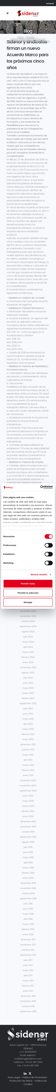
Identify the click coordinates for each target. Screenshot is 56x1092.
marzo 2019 (28, 867)
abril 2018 (28, 919)
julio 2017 (28, 960)
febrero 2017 (28, 985)
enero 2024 (28, 662)
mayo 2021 (28, 754)
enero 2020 (28, 816)
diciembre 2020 (28, 780)
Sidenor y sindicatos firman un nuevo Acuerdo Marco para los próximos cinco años (27, 55)
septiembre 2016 (28, 1011)
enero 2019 (28, 878)
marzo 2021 (28, 765)
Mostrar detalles (39, 574)
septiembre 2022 (28, 703)
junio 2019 (28, 852)
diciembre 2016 (28, 996)
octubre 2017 (28, 949)
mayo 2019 (28, 857)
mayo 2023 (28, 688)
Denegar (28, 602)
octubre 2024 (28, 621)
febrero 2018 (28, 929)
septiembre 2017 (28, 955)
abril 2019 (28, 862)
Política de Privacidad (34, 1077)
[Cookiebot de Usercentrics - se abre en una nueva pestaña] (40, 487)
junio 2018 (28, 908)
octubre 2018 (28, 893)
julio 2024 (28, 636)
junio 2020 (28, 795)
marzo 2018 (28, 924)
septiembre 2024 (28, 626)
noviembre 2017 (28, 944)
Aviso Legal (14, 1077)
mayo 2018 (28, 913)
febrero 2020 (28, 811)
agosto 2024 (28, 631)
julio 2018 (28, 903)
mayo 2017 (28, 970)
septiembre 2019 (28, 836)
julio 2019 (28, 847)
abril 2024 (28, 647)
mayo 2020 (28, 801)
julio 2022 (28, 708)
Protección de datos (21, 1080)
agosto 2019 (28, 842)
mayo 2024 (28, 641)
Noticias (30, 38)
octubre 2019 (28, 831)
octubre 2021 (28, 749)
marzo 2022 (28, 729)
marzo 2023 (28, 693)
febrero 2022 (28, 734)
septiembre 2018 (28, 898)
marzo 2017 (28, 980)
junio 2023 (28, 682)
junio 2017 (28, 965)
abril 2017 (28, 975)
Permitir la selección (28, 593)
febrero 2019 (28, 872)
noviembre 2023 (28, 667)
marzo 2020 (28, 806)
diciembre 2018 (28, 883)
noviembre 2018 (28, 888)
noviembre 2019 (28, 826)
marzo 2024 (28, 652)
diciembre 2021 (28, 744)
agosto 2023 (28, 672)
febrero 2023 (28, 698)
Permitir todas (28, 583)
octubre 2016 (28, 1006)
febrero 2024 (28, 657)
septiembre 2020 (28, 790)
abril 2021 (28, 759)
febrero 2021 (28, 770)
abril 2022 (28, 724)
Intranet (50, 3)
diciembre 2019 (28, 821)
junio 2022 (28, 713)
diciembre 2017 (28, 939)
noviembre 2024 (28, 616)
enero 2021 (28, 775)
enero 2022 (28, 739)
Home (20, 38)
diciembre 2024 (28, 611)
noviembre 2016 (28, 1001)
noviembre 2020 (28, 785)
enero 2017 (28, 990)
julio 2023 (28, 677)
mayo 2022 (28, 718)
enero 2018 (28, 934)
